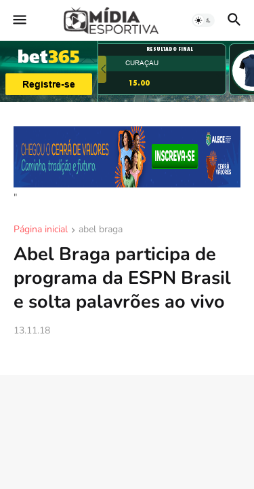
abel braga (101, 230)
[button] (18, 20)
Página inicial (41, 230)
